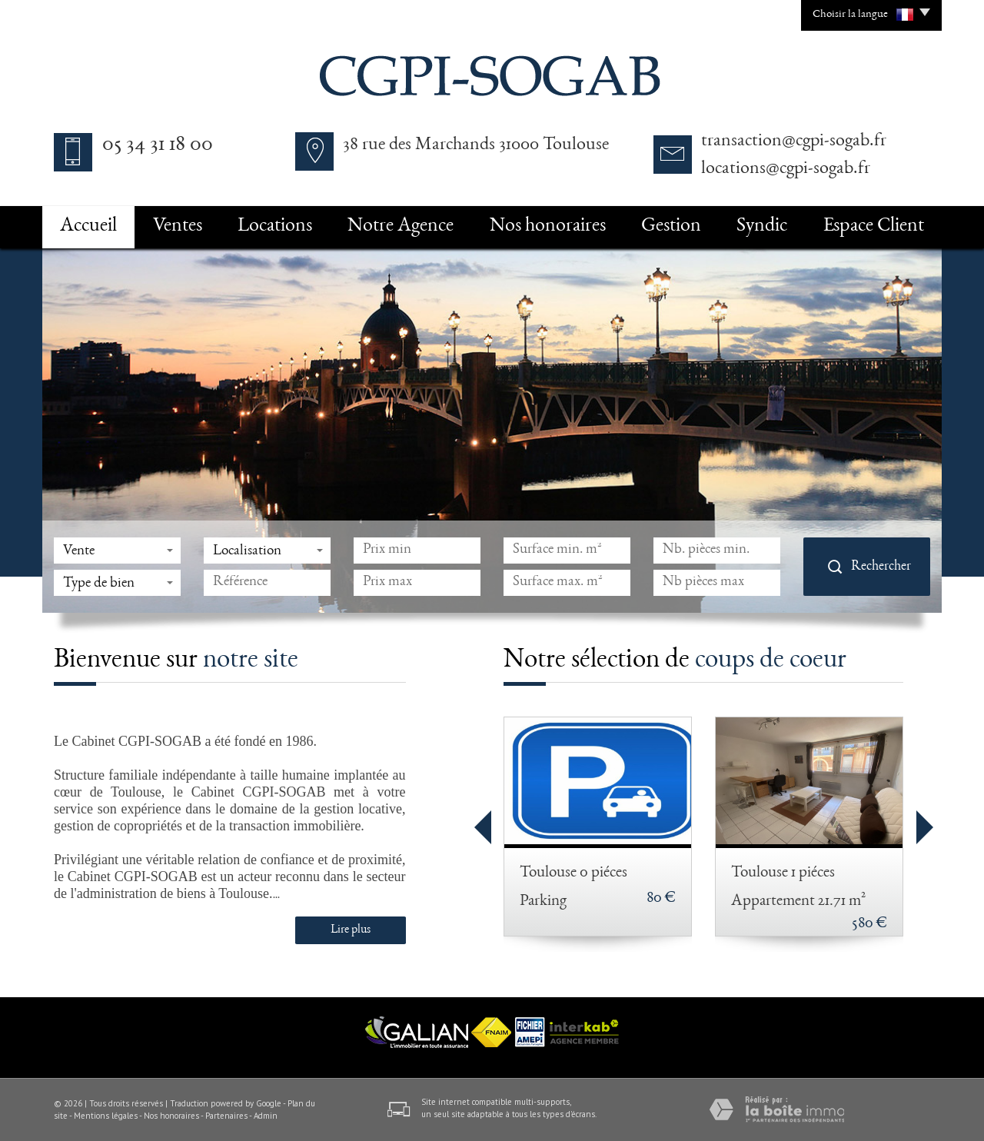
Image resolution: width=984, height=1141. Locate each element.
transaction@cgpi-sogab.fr (793, 141)
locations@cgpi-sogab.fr (785, 169)
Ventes (177, 227)
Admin (266, 1115)
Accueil (88, 227)
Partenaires (226, 1115)
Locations (275, 227)
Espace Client (873, 227)
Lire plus (351, 930)
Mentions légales (106, 1115)
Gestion (671, 227)
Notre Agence (400, 227)
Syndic (761, 227)
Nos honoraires (548, 227)
